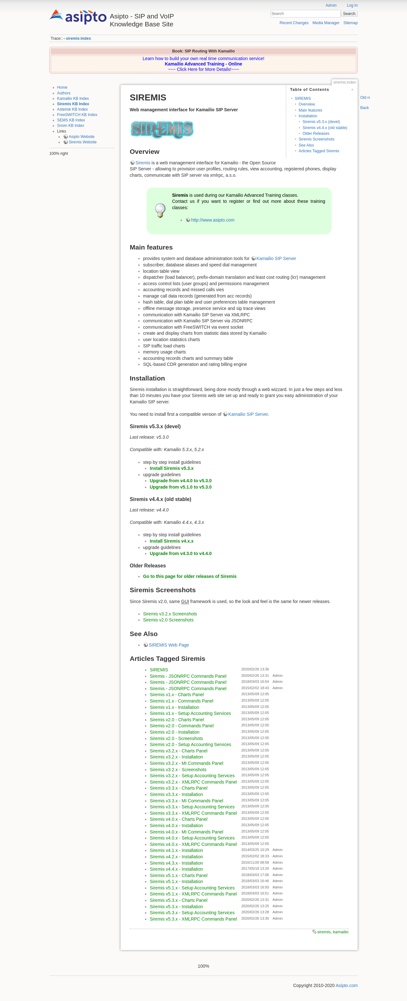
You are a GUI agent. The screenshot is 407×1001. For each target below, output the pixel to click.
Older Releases (315, 133)
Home (62, 87)
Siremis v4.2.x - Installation (176, 856)
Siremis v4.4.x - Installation (176, 869)
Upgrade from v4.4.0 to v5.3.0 (181, 480)
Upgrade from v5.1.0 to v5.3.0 (181, 487)
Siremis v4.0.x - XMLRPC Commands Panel (193, 844)
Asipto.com (347, 985)
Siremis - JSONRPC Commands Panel (188, 676)
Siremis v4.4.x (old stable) (324, 128)
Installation (308, 116)
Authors (64, 93)
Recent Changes (293, 23)
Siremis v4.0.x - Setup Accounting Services (192, 837)
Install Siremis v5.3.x (172, 468)
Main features (310, 110)
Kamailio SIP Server (276, 258)
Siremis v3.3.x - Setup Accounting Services (192, 806)
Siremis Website (83, 142)
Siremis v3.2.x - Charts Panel (178, 750)
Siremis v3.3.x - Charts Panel (178, 788)
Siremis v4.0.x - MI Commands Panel (186, 831)
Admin (331, 5)
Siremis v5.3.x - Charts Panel (178, 900)
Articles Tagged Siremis (319, 151)
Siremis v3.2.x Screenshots (170, 613)
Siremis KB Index (73, 104)
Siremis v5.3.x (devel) (321, 122)
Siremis (142, 162)
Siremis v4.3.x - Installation (176, 863)
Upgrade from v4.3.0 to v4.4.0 (181, 553)
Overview (307, 104)
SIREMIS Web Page (169, 645)
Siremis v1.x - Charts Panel (177, 694)
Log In (352, 5)
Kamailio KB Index (73, 98)
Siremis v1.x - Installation (174, 707)
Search (349, 13)
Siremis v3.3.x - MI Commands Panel (186, 800)
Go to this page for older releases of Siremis (190, 576)
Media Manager (326, 23)
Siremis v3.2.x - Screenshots (178, 769)
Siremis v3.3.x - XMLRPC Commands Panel (193, 813)
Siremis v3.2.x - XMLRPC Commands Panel (193, 782)
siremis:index (78, 38)
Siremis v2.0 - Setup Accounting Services (190, 744)
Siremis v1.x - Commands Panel (181, 700)
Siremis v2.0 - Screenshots (176, 738)
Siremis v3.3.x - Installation (176, 794)
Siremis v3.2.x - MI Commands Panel (186, 763)
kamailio (340, 931)
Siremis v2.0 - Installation (174, 732)
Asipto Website (81, 136)
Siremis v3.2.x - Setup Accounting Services (192, 775)
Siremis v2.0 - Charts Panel (177, 719)
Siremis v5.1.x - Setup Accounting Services (192, 887)
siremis (324, 931)
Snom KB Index (70, 125)
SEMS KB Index (71, 120)
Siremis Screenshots (316, 139)
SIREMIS (303, 98)
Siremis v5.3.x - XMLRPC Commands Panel (193, 919)
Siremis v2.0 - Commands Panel (182, 725)
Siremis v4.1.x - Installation (176, 850)
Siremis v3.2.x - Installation (176, 756)
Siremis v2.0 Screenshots (168, 619)
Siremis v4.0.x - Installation (176, 825)
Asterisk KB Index (72, 109)
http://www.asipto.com (212, 220)
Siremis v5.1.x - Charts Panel (178, 875)
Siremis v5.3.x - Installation (176, 906)
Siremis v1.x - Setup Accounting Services (190, 713)
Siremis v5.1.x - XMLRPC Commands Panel (193, 893)
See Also (306, 145)
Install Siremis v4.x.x (172, 541)
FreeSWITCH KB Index (77, 115)
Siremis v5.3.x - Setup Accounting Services (192, 912)
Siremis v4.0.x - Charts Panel (178, 819)
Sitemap (350, 23)
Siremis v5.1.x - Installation (176, 881)
